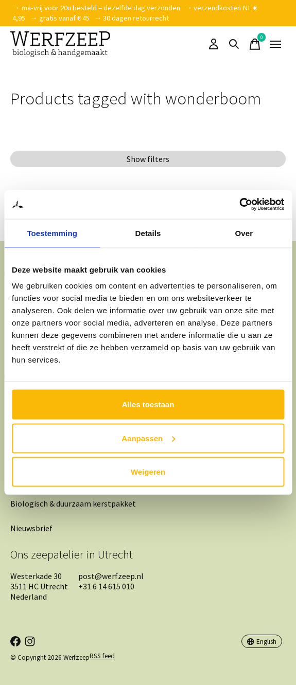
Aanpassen (148, 438)
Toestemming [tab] (52, 232)
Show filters (148, 159)
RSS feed (102, 656)
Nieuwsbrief (31, 528)
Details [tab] (148, 232)
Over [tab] (244, 232)
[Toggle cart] (255, 44)
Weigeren (148, 471)
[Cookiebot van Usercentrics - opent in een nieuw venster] (239, 204)
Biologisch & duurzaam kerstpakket (73, 503)
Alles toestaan (148, 404)
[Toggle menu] (275, 44)
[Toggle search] (234, 44)
